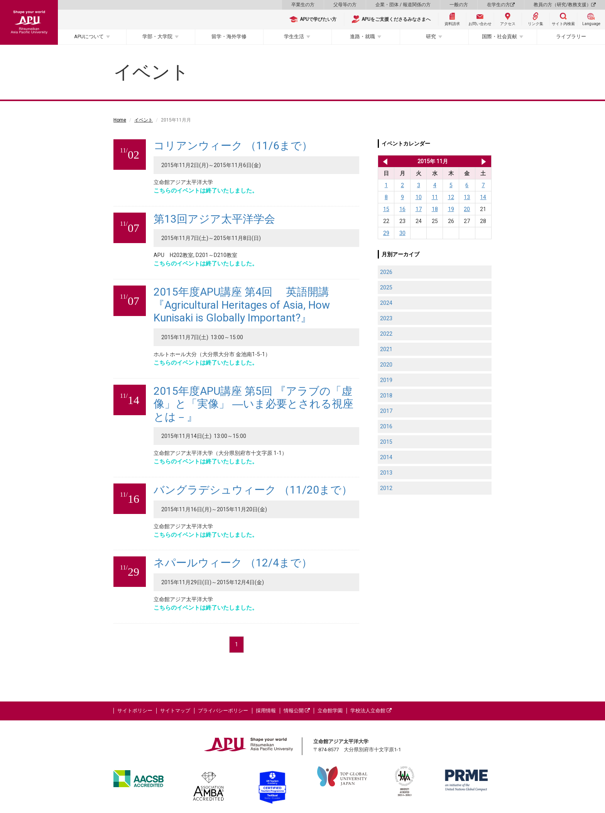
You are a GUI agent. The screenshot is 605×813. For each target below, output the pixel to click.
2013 (386, 473)
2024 (386, 303)
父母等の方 (345, 4)
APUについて (89, 36)
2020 (386, 365)
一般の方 (459, 4)
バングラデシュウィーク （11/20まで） (253, 489)
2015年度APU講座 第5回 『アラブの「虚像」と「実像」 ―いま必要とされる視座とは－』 (253, 404)
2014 (386, 457)
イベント (143, 120)
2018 (386, 395)
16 (402, 209)
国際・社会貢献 (499, 36)
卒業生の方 (302, 4)
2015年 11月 (432, 161)
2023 (386, 318)
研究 (431, 36)
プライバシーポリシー (223, 710)
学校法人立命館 (371, 710)
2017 (386, 411)
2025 (386, 287)
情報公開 (297, 710)
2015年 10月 (384, 161)
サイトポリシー (134, 710)
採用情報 (266, 710)
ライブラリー (571, 36)
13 (467, 197)
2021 (386, 349)
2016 (386, 426)
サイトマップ (175, 710)
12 (451, 197)
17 (419, 209)
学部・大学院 (157, 36)
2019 (386, 380)
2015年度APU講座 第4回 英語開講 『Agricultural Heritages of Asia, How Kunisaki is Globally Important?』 (242, 305)
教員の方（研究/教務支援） (565, 4)
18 (435, 209)
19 (451, 209)
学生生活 (294, 36)
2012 (386, 488)
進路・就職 (362, 36)
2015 (386, 442)
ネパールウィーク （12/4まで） (233, 562)
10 (419, 197)
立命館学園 (330, 710)
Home (119, 120)
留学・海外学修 (229, 36)
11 (435, 197)
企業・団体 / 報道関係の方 (403, 4)
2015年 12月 (483, 161)
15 (386, 209)
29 (386, 233)
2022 (386, 334)
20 (467, 209)
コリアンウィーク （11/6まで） (233, 145)
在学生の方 (501, 4)
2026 (386, 272)
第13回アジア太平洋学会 (214, 219)
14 (483, 197)
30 (402, 233)
